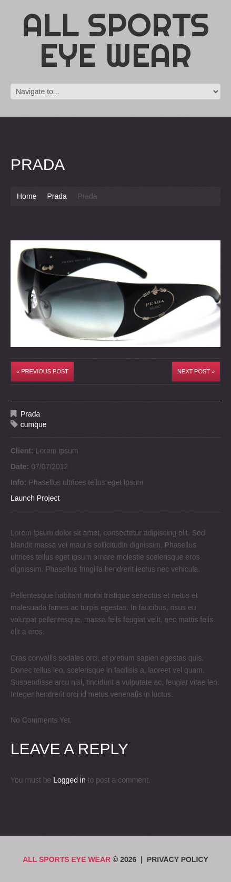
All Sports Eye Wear (115, 40)
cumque (34, 424)
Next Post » (196, 371)
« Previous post (42, 371)
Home (26, 196)
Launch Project (35, 498)
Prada (56, 196)
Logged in (69, 780)
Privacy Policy (177, 859)
